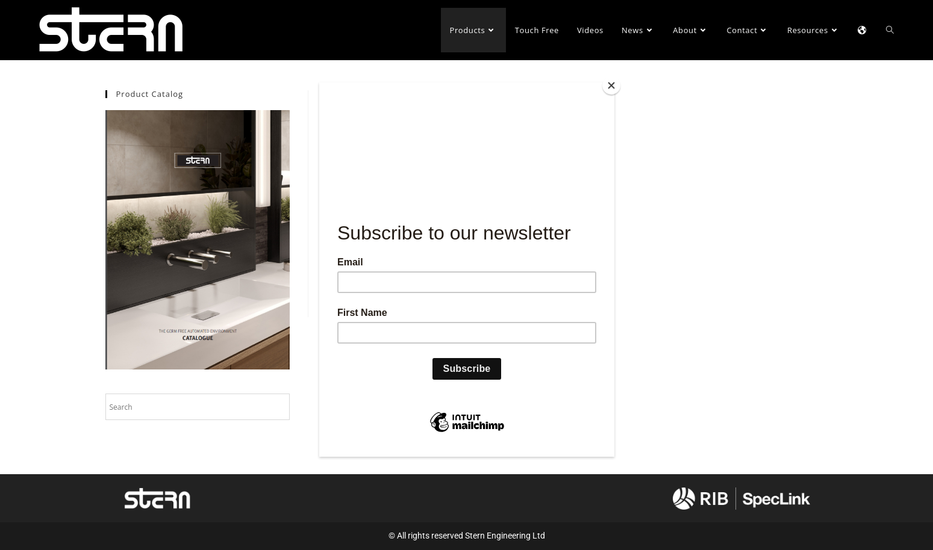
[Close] (611, 85)
